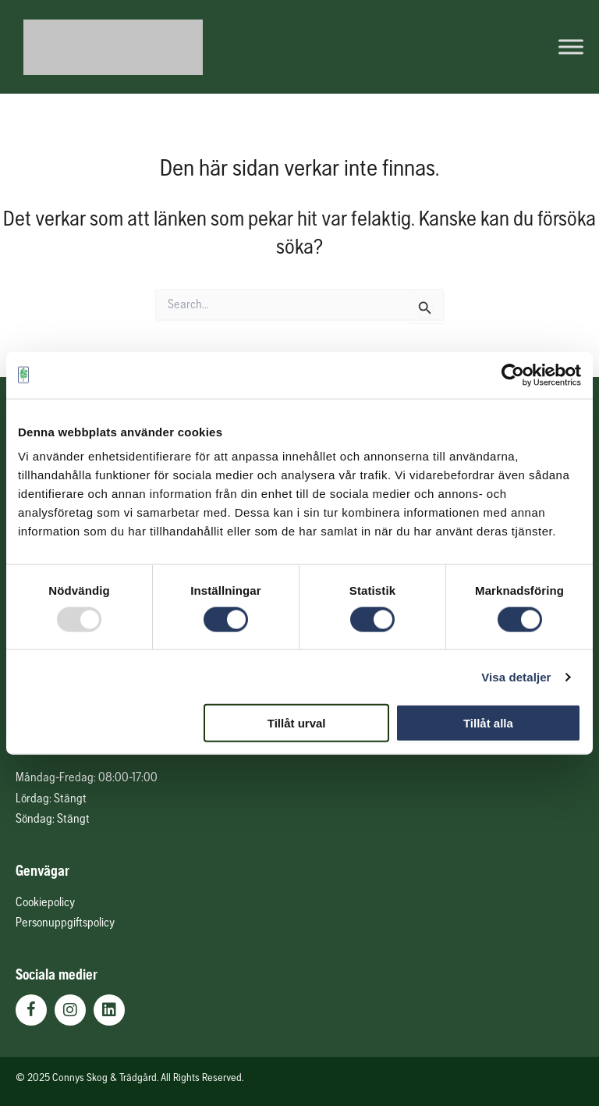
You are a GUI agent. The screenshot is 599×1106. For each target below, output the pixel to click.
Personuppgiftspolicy (65, 922)
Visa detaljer (516, 676)
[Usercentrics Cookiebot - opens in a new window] (513, 374)
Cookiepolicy (45, 901)
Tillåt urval (297, 723)
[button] (31, 1010)
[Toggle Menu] (570, 46)
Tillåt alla (488, 723)
